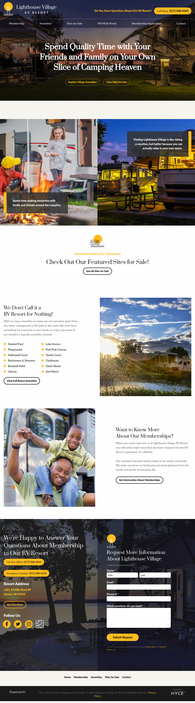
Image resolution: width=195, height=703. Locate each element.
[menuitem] (16, 22)
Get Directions (15, 606)
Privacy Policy (151, 649)
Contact (181, 23)
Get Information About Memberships (139, 481)
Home (67, 678)
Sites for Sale (74, 23)
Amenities (46, 23)
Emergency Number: (26, 575)
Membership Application (146, 23)
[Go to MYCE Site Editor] (178, 694)
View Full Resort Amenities (22, 382)
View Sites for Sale (116, 83)
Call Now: (172, 11)
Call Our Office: (24, 563)
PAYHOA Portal (107, 23)
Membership (16, 23)
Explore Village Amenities (82, 83)
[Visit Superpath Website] (17, 694)
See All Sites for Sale (97, 272)
